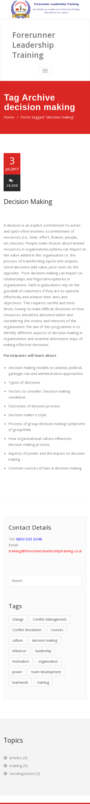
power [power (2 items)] (17, 672)
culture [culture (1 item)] (17, 640)
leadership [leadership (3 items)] (43, 651)
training (15, 765)
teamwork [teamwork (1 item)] (20, 682)
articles (15, 757)
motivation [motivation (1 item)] (20, 661)
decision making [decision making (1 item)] (44, 640)
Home (9, 117)
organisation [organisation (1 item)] (48, 661)
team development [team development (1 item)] (46, 672)
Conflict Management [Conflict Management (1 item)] (49, 619)
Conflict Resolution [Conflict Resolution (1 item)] (27, 630)
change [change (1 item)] (18, 619)
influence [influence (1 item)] (19, 651)
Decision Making (28, 201)
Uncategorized (22, 773)
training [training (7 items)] (43, 682)
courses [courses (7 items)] (57, 630)
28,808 (12, 183)
